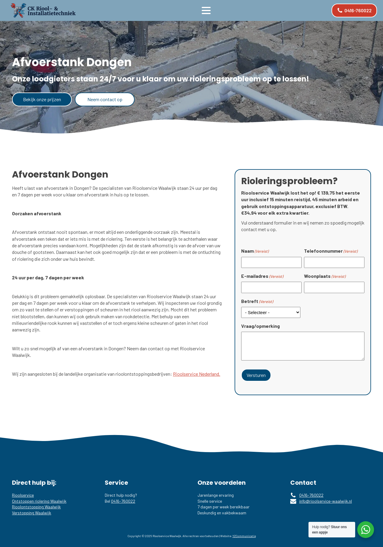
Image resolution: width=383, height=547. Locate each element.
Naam (254, 251)
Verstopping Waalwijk (31, 512)
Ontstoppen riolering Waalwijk (39, 501)
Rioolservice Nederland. (196, 374)
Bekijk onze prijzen (42, 99)
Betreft (257, 301)
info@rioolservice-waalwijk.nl (325, 501)
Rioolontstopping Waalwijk (36, 506)
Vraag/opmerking (260, 326)
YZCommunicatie (244, 536)
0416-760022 (123, 501)
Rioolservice (23, 495)
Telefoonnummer (330, 251)
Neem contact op (104, 99)
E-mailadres (262, 276)
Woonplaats (324, 276)
